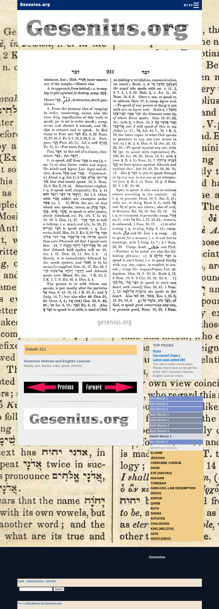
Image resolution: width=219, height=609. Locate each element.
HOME (21, 581)
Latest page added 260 (169, 359)
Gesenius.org (35, 4)
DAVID (155, 468)
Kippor (156, 498)
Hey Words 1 (159, 441)
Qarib (155, 503)
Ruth (155, 508)
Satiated (158, 518)
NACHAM (157, 478)
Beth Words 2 (159, 420)
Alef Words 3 (159, 409)
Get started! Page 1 (166, 355)
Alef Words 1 (159, 398)
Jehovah (158, 458)
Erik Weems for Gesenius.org (44, 603)
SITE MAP (51, 581)
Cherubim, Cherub (166, 463)
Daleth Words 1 (161, 436)
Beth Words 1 (159, 414)
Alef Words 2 (159, 403)
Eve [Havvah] (161, 473)
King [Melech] (162, 528)
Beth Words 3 (159, 425)
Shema (156, 513)
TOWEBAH (158, 483)
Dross (156, 493)
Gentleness (161, 538)
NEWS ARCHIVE (35, 581)
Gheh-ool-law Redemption (173, 488)
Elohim (156, 453)
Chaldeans (160, 523)
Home (157, 351)
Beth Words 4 (159, 431)
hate (155, 533)
